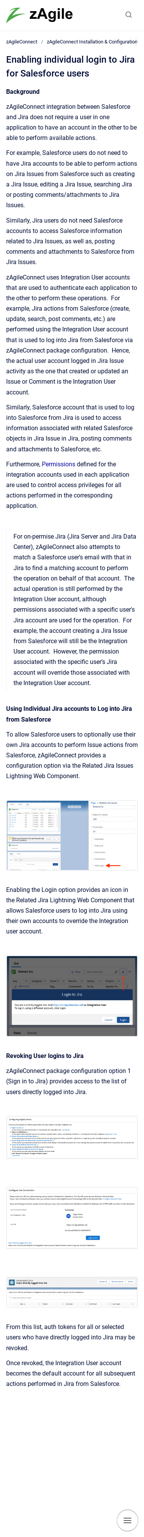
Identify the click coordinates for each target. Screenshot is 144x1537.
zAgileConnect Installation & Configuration (92, 42)
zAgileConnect (21, 42)
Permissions (58, 464)
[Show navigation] (127, 1520)
